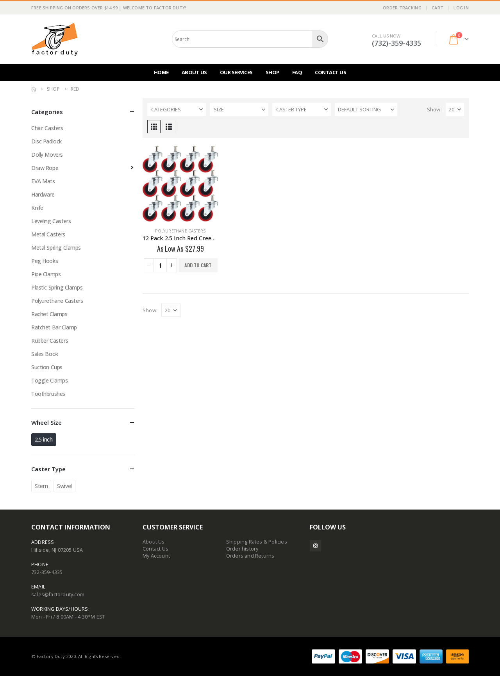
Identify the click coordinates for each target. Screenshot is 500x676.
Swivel (64, 486)
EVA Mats (43, 181)
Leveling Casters (51, 221)
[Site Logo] (54, 39)
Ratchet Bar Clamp (54, 327)
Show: (434, 109)
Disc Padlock (46, 141)
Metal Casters (48, 234)
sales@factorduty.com (57, 594)
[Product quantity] (160, 265)
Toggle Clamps (49, 380)
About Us (194, 72)
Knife (37, 207)
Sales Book (44, 354)
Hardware (43, 194)
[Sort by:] (366, 109)
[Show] (455, 109)
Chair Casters (47, 128)
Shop (272, 72)
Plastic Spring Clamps (56, 287)
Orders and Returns (250, 556)
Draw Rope (44, 168)
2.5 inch (44, 439)
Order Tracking (402, 8)
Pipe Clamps (46, 274)
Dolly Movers (47, 154)
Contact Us (330, 72)
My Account (156, 556)
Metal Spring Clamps (56, 247)
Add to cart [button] (197, 265)
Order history (242, 548)
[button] (154, 126)
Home (161, 72)
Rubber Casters (49, 340)
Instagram (315, 545)
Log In (461, 8)
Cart (437, 8)
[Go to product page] (180, 184)
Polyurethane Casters (180, 231)
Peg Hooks (44, 261)
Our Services (236, 72)
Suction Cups (46, 367)
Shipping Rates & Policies (256, 541)
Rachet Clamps (49, 314)
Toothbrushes (48, 393)
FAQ (297, 72)
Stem (41, 486)
